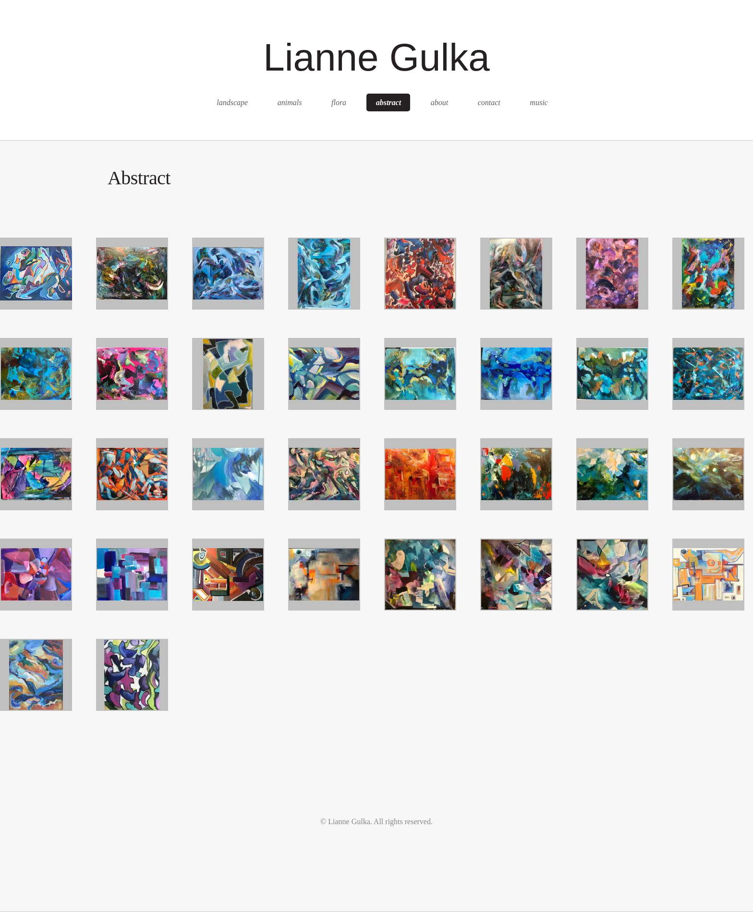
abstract (388, 102)
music (538, 102)
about (439, 102)
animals (290, 102)
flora (338, 102)
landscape (232, 102)
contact (489, 102)
